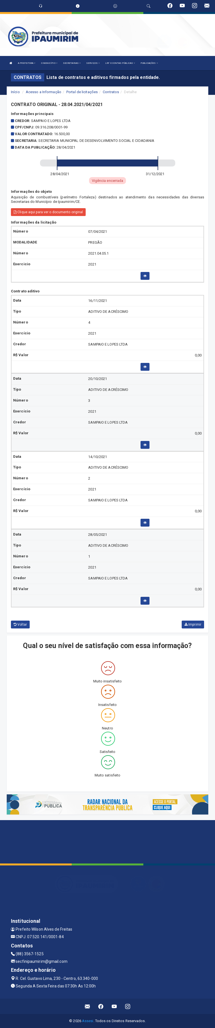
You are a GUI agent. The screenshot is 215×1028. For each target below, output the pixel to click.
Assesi (88, 1021)
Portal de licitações (82, 92)
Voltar (20, 624)
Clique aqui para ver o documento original (48, 212)
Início (15, 92)
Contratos (111, 92)
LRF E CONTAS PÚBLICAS (120, 63)
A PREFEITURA (26, 63)
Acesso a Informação (43, 92)
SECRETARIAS (72, 63)
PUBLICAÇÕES (149, 63)
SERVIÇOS (93, 63)
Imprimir (192, 624)
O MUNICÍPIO (49, 63)
